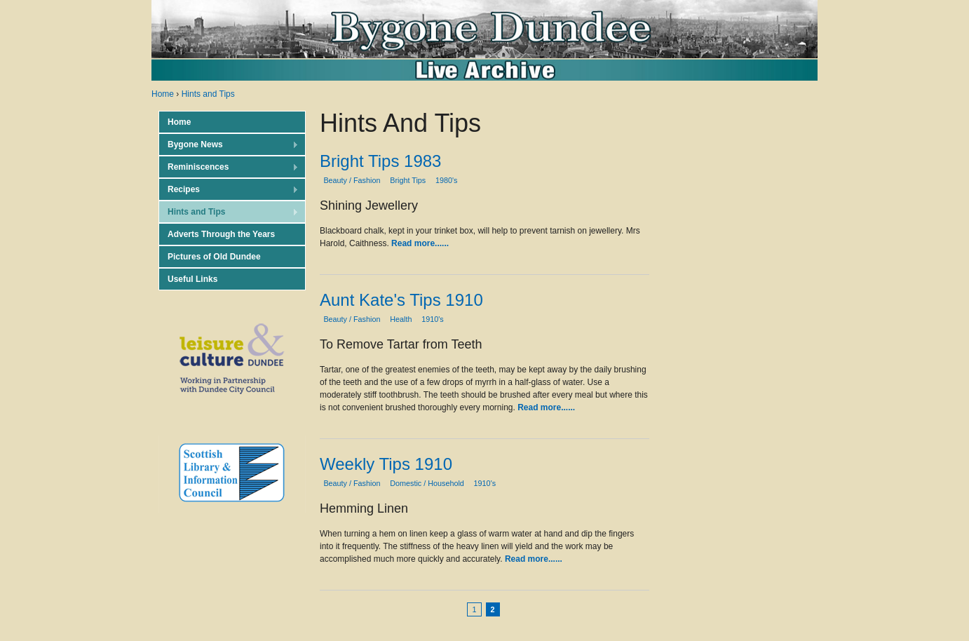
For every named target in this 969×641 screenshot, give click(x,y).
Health (401, 319)
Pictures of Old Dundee (214, 257)
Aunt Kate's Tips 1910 (401, 299)
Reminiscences (228, 167)
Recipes (228, 189)
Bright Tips (408, 180)
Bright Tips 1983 (380, 160)
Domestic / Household (427, 483)
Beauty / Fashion (351, 180)
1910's (432, 319)
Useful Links (192, 279)
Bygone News (228, 145)
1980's (446, 180)
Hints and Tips (208, 94)
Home (162, 94)
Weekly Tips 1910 (386, 463)
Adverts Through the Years (221, 234)
